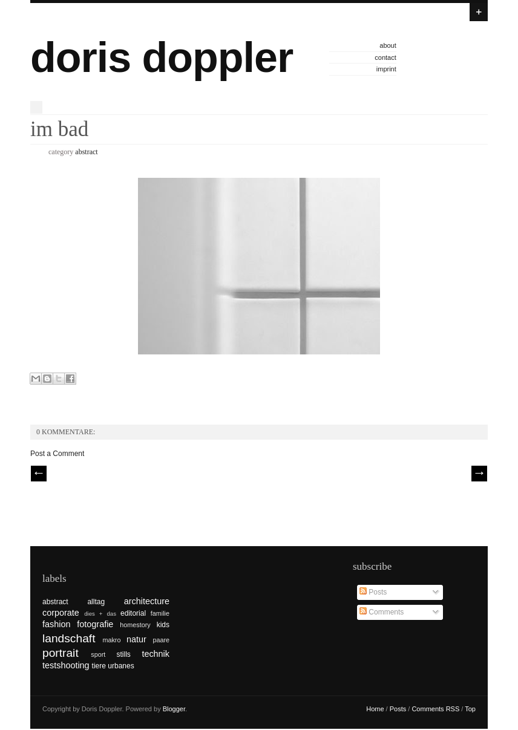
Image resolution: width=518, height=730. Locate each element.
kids (163, 625)
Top (470, 708)
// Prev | (39, 473)
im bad (59, 129)
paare (160, 640)
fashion (56, 624)
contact (385, 57)
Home (375, 708)
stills (124, 654)
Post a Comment (57, 453)
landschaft (68, 638)
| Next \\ (479, 473)
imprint (386, 69)
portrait (60, 653)
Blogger (174, 708)
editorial (133, 613)
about (387, 45)
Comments (381, 612)
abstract (86, 152)
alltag (96, 602)
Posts (373, 592)
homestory (135, 624)
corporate (60, 613)
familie (160, 613)
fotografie (95, 624)
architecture (146, 601)
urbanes (121, 666)
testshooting (66, 665)
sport (98, 654)
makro (111, 640)
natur (136, 639)
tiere (99, 666)
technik (155, 654)
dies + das (100, 613)
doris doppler (161, 57)
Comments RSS (435, 708)
